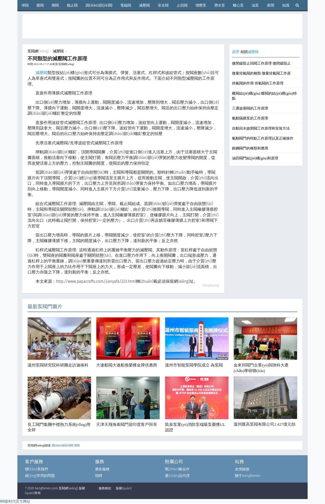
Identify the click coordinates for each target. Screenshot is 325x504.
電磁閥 (125, 5)
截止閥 (72, 5)
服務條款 (105, 488)
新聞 (270, 5)
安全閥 (163, 5)
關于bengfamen (247, 476)
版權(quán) (124, 488)
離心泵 (238, 5)
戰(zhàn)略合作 (177, 469)
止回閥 (182, 5)
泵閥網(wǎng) (38, 51)
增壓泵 (200, 5)
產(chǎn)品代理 (177, 476)
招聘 (98, 476)
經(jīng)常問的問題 (40, 476)
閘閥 (55, 5)
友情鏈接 (242, 469)
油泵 (255, 5)
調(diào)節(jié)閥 (99, 5)
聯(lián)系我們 (36, 469)
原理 (235, 52)
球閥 (25, 5)
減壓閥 (144, 5)
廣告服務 (102, 469)
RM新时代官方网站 (15, 501)
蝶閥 (40, 5)
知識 (285, 5)
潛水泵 (219, 5)
